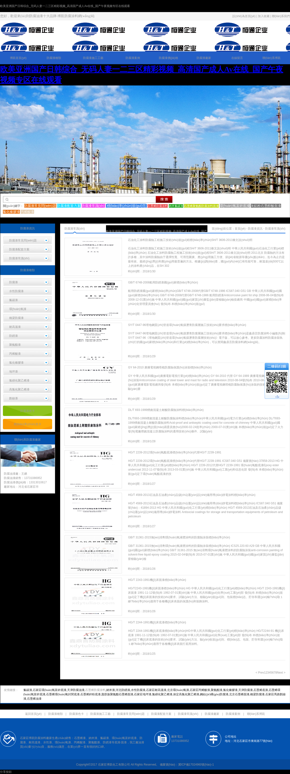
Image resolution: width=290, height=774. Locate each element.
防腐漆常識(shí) (19, 258)
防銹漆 (13, 336)
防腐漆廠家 (204, 58)
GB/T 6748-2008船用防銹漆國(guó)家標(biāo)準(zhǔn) (163, 282)
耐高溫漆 (15, 327)
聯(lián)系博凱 (271, 58)
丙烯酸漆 (15, 353)
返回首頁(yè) (33, 714)
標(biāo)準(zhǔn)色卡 (27, 424)
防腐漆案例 (133, 58)
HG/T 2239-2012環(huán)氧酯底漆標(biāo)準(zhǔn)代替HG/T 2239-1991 (174, 452)
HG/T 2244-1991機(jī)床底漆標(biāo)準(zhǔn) (157, 622)
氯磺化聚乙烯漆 (19, 380)
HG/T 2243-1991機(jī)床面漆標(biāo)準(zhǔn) (157, 580)
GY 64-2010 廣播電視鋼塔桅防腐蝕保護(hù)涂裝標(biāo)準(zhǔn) (170, 367)
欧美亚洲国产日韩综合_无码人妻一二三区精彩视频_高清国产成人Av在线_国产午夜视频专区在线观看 (65, 6)
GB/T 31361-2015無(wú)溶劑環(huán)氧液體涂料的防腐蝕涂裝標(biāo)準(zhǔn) (179, 537)
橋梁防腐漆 (16, 318)
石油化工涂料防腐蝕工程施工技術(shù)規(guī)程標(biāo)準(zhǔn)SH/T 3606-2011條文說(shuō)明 (190, 240)
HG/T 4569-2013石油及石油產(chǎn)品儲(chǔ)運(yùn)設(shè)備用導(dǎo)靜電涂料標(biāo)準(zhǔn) (191, 495)
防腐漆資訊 (255, 228)
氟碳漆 (13, 300)
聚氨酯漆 (15, 344)
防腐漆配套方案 (19, 249)
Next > (281, 672)
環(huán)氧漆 (17, 309)
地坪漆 (13, 371)
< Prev (259, 672)
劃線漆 (13, 398)
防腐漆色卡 (27, 411)
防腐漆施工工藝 (93, 58)
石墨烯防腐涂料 (95, 690)
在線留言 (237, 58)
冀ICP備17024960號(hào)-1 (196, 764)
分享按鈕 (6, 772)
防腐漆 (13, 282)
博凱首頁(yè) (18, 58)
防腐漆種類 (54, 58)
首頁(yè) (240, 228)
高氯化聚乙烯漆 (19, 389)
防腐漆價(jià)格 (168, 58)
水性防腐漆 (16, 291)
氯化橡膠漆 (16, 362)
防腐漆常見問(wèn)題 (23, 240)
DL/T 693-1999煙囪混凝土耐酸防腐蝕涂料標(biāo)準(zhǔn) (166, 410)
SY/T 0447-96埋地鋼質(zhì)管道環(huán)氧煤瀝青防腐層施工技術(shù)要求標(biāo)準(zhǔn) (187, 325)
